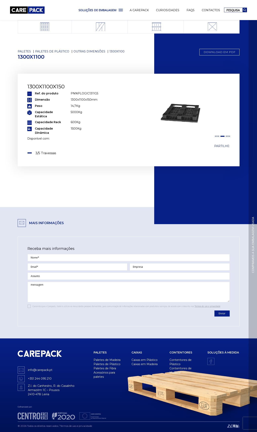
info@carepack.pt (40, 370)
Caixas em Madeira (145, 364)
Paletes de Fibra (105, 368)
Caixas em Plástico (145, 360)
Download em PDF (219, 52)
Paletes (24, 51)
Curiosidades (167, 10)
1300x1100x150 (46, 86)
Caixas (137, 352)
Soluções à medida (223, 352)
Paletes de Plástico (52, 51)
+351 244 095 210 (40, 378)
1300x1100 (116, 51)
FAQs (191, 10)
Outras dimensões (89, 51)
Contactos (211, 10)
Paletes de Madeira (107, 360)
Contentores (180, 352)
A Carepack (139, 10)
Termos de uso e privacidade (207, 306)
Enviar (222, 313)
